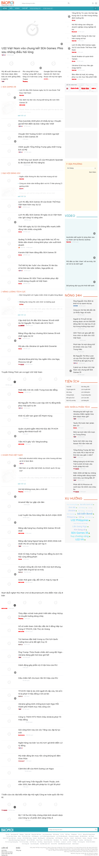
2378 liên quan (26, 231)
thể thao (67, 834)
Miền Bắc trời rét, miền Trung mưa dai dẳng (37, 390)
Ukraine (71, 510)
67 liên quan (81, 40)
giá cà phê (54, 843)
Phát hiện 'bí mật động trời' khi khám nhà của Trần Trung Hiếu (84, 347)
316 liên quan (11, 810)
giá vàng (40, 842)
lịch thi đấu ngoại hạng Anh (47, 836)
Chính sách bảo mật (6, 853)
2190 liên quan (28, 364)
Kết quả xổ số (70, 397)
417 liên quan (26, 709)
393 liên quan (29, 722)
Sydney (90, 507)
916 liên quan (28, 771)
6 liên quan (25, 139)
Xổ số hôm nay (26, 836)
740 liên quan (80, 61)
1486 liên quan (26, 348)
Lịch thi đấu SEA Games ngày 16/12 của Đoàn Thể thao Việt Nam (84, 47)
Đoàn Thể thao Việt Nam (80, 523)
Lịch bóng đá (85, 400)
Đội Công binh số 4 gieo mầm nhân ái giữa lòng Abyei (41, 295)
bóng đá (90, 838)
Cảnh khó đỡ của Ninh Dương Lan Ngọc (36, 769)
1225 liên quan (27, 165)
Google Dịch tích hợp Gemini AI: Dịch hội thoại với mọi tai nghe (53, 74)
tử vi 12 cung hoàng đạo (11, 842)
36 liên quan (26, 546)
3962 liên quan (27, 572)
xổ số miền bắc (31, 840)
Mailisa (84, 838)
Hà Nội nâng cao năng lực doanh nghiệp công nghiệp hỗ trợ (84, 27)
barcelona (56, 840)
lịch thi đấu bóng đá (61, 836)
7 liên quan (80, 457)
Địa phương (75, 164)
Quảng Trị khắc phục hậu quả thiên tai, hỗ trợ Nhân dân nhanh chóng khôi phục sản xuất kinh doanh (39, 242)
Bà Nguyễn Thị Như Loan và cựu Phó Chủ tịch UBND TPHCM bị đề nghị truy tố (84, 358)
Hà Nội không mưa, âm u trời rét (32, 489)
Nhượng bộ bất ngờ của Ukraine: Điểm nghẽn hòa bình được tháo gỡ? (83, 414)
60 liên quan (81, 351)
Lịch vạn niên (85, 397)
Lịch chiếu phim (85, 392)
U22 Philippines (80, 520)
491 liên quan (81, 328)
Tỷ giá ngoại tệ (70, 389)
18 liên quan (27, 504)
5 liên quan (11, 608)
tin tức (62, 834)
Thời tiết (68, 386)
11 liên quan (26, 559)
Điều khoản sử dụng (6, 852)
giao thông (39, 840)
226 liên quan (27, 270)
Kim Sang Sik (89, 510)
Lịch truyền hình (85, 389)
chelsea (95, 838)
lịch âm (69, 842)
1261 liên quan (81, 436)
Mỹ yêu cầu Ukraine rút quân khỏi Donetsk (37, 346)
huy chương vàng (80, 536)
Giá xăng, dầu (85, 386)
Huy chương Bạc (72, 504)
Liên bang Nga (79, 526)
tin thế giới (57, 842)
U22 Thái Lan (89, 517)
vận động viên (88, 840)
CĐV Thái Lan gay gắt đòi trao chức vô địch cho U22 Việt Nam (83, 335)
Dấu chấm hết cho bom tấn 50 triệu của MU (38, 678)
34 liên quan (29, 247)
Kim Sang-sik (80, 529)
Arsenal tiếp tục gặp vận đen (31, 502)
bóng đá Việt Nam (36, 834)
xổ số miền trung (27, 838)
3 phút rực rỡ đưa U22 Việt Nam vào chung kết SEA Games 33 (83, 370)
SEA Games (71, 514)
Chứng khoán (70, 395)
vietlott (72, 838)
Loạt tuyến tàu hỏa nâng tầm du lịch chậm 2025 (40, 515)
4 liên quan (80, 445)
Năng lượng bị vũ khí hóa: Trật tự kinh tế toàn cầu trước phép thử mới (83, 464)
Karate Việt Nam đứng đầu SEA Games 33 (37, 252)
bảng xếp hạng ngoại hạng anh (17, 840)
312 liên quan (82, 306)
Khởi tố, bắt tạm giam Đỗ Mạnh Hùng (35, 416)
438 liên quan (81, 480)
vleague (22, 834)
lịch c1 (80, 834)
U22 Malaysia (82, 507)
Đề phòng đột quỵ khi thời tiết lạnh (80, 285)
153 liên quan (26, 517)
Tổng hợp (18, 850)
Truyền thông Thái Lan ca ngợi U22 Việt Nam (21, 372)
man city (66, 838)
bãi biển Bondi (85, 513)
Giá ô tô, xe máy (71, 400)
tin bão (74, 842)
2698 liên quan (26, 207)
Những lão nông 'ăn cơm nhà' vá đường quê (37, 302)
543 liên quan (10, 55)
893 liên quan (27, 392)
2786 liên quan (29, 735)
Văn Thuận (80, 511)
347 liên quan (27, 126)
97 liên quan (81, 31)
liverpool (63, 842)
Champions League (74, 836)
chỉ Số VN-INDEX (90, 842)
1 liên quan (28, 444)
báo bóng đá (41, 838)
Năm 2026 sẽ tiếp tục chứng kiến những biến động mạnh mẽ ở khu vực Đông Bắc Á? (84, 475)
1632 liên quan (28, 582)
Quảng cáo (4, 855)
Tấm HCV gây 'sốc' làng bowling (32, 442)
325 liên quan (81, 315)
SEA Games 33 (79, 532)
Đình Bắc (72, 507)
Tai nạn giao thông (11, 836)
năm (80, 517)
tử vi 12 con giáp (24, 842)
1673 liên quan (81, 70)
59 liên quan (28, 533)
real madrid (78, 838)
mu (61, 840)
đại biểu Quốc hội (86, 504)
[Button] (68, 3)
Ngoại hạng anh (48, 842)
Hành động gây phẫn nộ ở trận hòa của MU (38, 665)
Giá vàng (69, 392)
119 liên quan (75, 242)
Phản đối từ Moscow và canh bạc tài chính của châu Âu (84, 487)
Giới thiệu (4, 850)
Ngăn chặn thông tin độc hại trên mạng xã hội (38, 176)
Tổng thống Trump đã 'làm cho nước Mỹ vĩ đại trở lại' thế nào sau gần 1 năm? (84, 452)
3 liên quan (80, 52)
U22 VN (79, 539)
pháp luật (27, 834)
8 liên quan (80, 79)
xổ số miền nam (48, 840)
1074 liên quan (27, 152)
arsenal (35, 838)
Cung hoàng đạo (86, 395)
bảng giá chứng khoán (89, 834)
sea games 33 (14, 834)
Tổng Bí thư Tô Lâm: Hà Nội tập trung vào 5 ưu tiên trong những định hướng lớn (84, 15)
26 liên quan (27, 408)
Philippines (71, 517)
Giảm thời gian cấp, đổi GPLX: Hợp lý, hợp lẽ (38, 580)
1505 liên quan (29, 631)
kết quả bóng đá (73, 840)
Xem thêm (92, 172)
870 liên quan (26, 680)
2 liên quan (25, 418)
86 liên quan (83, 340)
